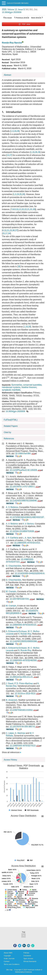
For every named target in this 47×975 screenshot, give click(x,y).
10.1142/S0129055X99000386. (26, 641)
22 (25, 209)
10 (17, 209)
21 (28, 209)
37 (16, 230)
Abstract (7, 75)
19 (15, 131)
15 (3, 233)
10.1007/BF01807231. (22, 599)
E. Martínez (20, 733)
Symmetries (16, 385)
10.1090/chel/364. (26, 453)
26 (36, 152)
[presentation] (8, 378)
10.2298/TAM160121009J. (24, 710)
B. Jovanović (11, 700)
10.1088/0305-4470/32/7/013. (26, 746)
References (9, 439)
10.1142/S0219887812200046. (26, 501)
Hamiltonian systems (11, 387)
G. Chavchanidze (13, 566)
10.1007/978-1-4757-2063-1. (25, 487)
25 (20, 194)
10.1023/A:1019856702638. (25, 531)
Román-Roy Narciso (12, 42)
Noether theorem (29, 387)
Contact (6, 961)
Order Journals (9, 958)
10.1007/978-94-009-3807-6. (25, 727)
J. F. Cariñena (12, 538)
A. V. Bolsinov (12, 507)
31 (31, 209)
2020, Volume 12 (9, 9)
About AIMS (8, 953)
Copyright (7, 956)
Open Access (28, 958)
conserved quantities (32, 385)
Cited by (7, 432)
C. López (10, 733)
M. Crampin (11, 591)
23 (11, 230)
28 (18, 131)
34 (9, 233)
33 (34, 209)
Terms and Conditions (12, 964)
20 (23, 209)
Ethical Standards (30, 961)
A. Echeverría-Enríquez (16, 631)
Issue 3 (21, 9)
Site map (9, 970)
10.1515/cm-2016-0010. (28, 693)
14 (8, 155)
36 (14, 230)
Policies (26, 953)
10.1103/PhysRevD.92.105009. (26, 470)
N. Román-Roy (24, 634)
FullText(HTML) (10, 420)
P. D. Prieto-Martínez (23, 683)
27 (11, 155)
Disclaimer (27, 956)
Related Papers (11, 426)
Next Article (37, 17)
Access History (10, 760)
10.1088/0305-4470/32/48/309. (26, 660)
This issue (7, 17)
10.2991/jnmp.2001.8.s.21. (24, 677)
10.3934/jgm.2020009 (11, 12)
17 (6, 233)
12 (20, 209)
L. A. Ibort (27, 538)
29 (39, 152)
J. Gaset (9, 683)
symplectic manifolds (11, 390)
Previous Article (21, 17)
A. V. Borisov (28, 524)
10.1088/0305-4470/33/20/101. (26, 625)
